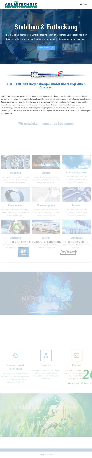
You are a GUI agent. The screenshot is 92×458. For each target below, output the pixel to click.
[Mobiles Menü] (83, 4)
